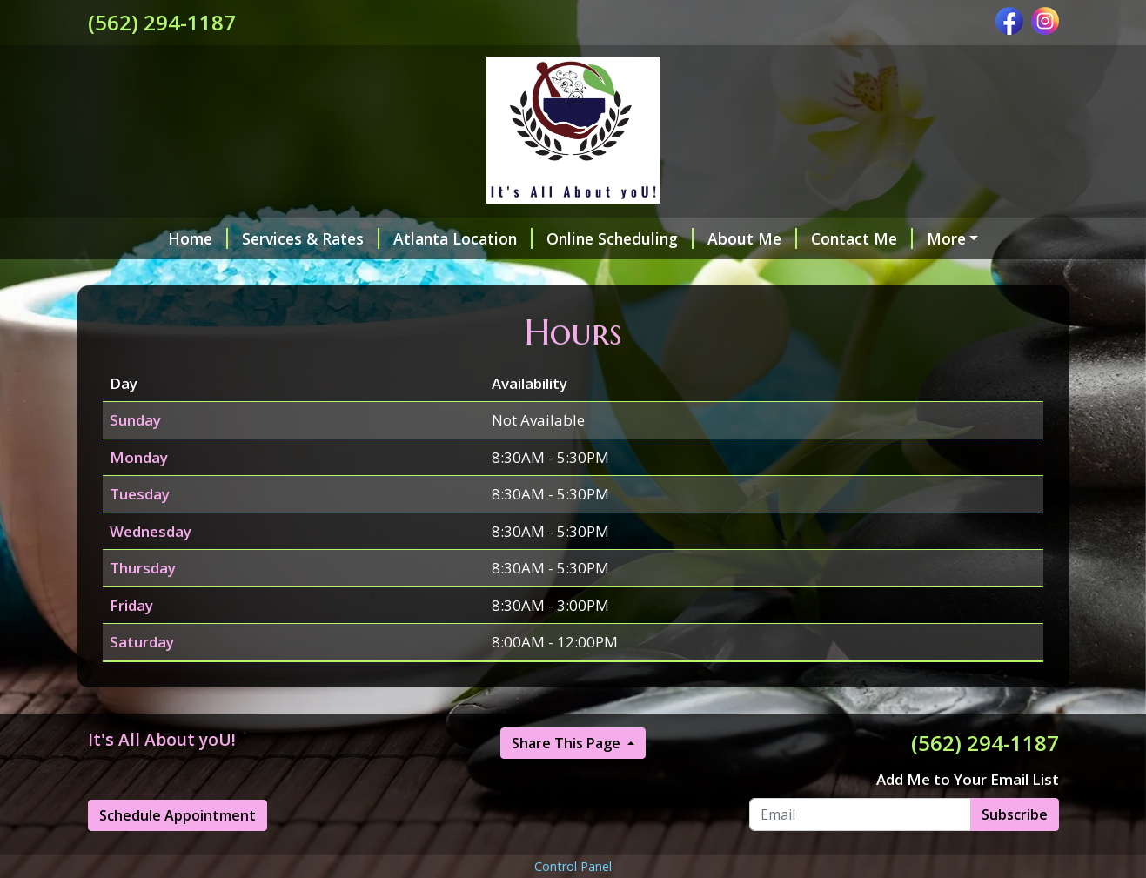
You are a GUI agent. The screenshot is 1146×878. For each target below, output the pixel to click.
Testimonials (309, 275)
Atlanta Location (396, 238)
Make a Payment (171, 275)
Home (132, 238)
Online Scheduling (553, 238)
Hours (782, 275)
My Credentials (442, 275)
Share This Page (568, 779)
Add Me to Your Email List (967, 817)
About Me (686, 238)
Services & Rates (244, 238)
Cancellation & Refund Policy (632, 275)
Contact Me (796, 238)
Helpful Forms (921, 238)
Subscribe (1015, 851)
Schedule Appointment (177, 851)
